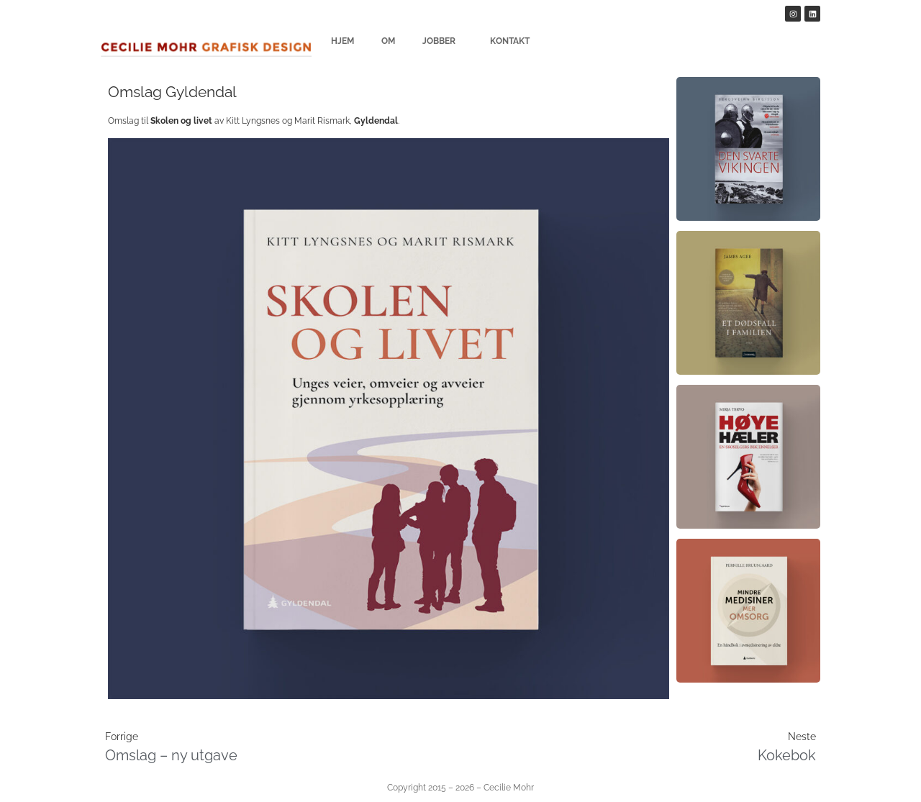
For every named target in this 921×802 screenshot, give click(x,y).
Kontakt (510, 41)
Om (388, 41)
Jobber (442, 41)
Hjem (342, 41)
